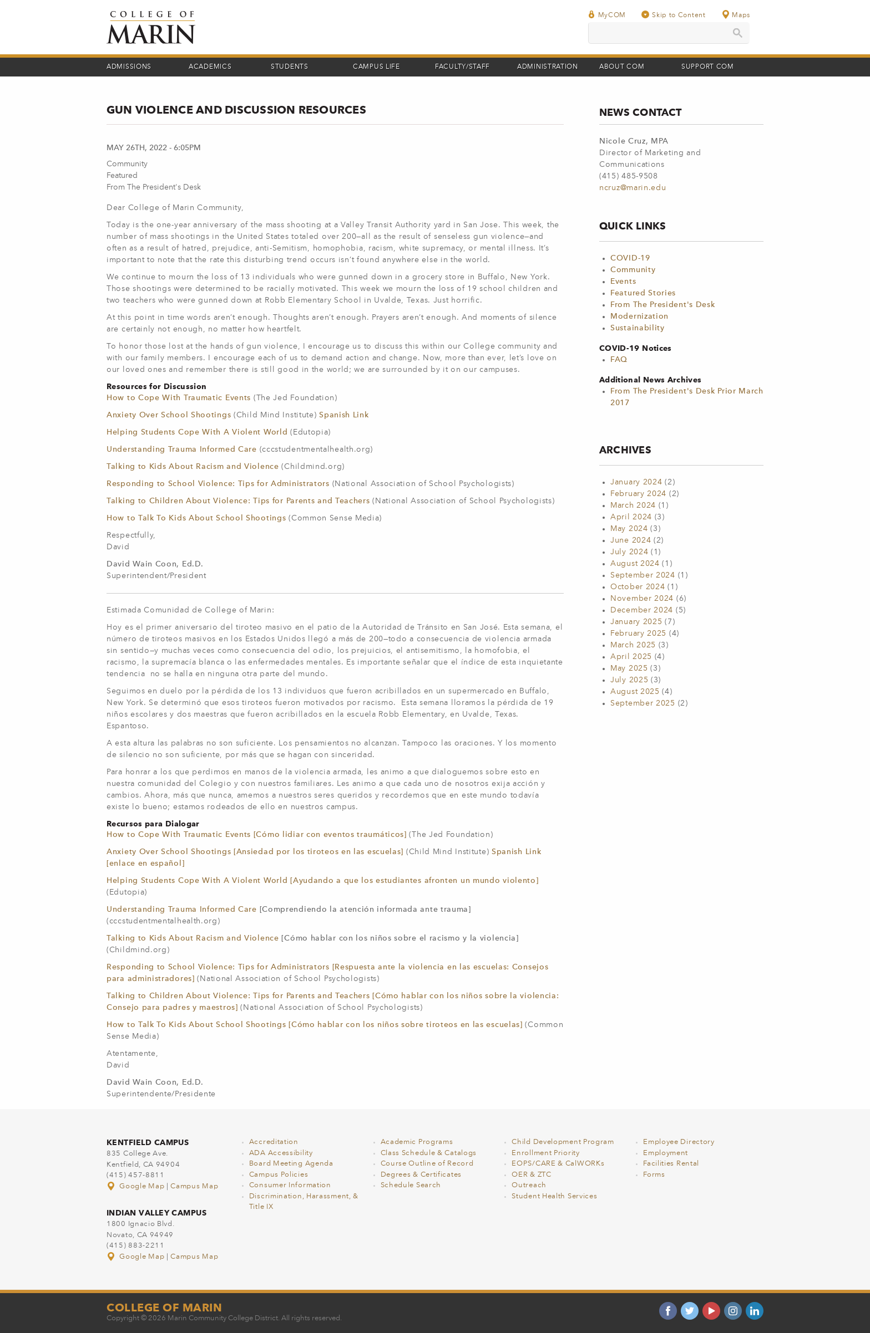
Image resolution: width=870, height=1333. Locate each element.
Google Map (136, 1186)
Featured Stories (643, 293)
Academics (210, 67)
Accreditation (274, 1142)
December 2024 (641, 610)
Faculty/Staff (462, 67)
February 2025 (638, 633)
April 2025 (631, 657)
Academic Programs (417, 1142)
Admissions (129, 67)
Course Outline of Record (427, 1163)
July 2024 (629, 552)
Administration (547, 67)
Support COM (707, 67)
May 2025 (629, 668)
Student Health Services (554, 1196)
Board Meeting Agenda (291, 1163)
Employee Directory (679, 1142)
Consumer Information (290, 1185)
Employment (665, 1153)
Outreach (529, 1185)
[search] (669, 33)
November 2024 (642, 598)
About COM (621, 67)
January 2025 (636, 622)
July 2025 (629, 680)
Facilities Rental (671, 1163)
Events (623, 281)
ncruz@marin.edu (632, 188)
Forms (654, 1174)
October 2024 (637, 587)
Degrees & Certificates (421, 1174)
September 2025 (642, 703)
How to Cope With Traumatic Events (180, 398)
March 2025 (633, 645)
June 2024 (630, 540)
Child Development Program (563, 1142)
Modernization (639, 316)
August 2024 (635, 564)
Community (632, 270)
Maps (735, 15)
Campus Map (194, 1186)
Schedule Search (411, 1185)
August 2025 (635, 692)
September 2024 (642, 575)
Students (289, 67)
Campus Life (376, 67)
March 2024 (633, 505)
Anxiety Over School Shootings (169, 415)
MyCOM (607, 15)
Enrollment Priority (545, 1153)
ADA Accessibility (281, 1153)
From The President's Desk (662, 305)
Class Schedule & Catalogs (429, 1153)
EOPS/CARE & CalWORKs (558, 1163)
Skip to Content (673, 15)
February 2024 (638, 494)
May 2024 (629, 529)
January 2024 (636, 482)
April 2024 (631, 517)
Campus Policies (278, 1174)
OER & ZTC (531, 1174)
